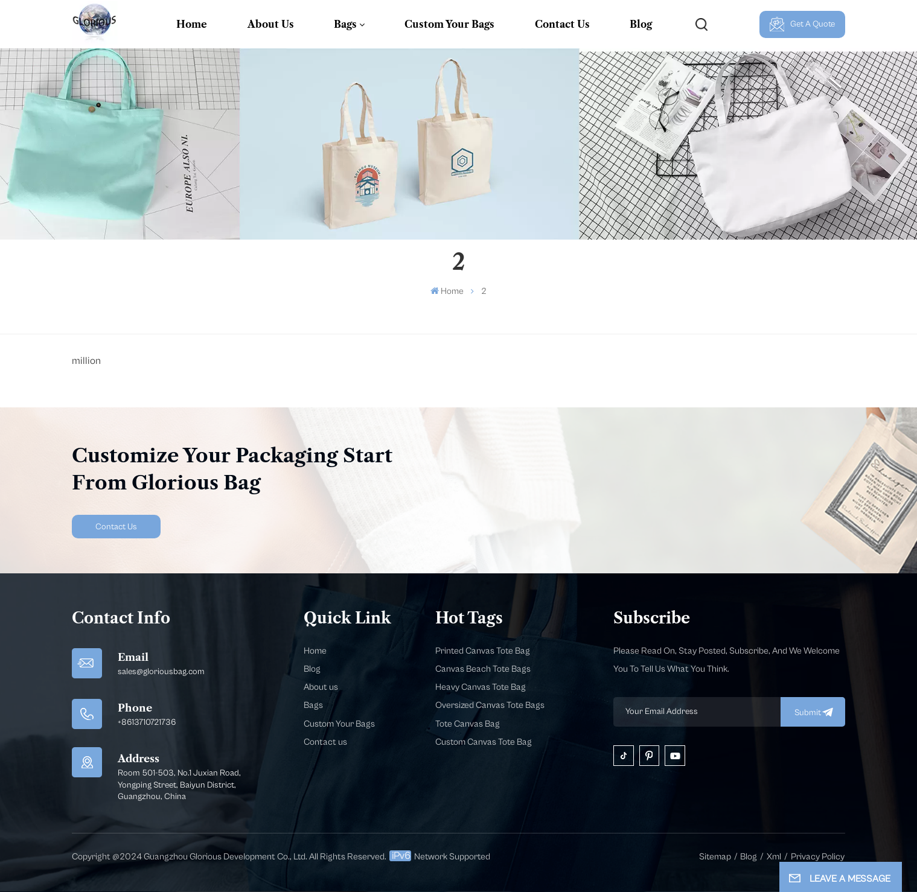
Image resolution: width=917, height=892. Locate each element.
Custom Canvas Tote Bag (483, 742)
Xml (774, 857)
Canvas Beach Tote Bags (483, 669)
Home (191, 24)
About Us (271, 24)
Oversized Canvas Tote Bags (490, 705)
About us (321, 687)
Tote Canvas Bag (467, 724)
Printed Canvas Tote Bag (482, 651)
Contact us (325, 742)
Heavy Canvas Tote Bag (480, 687)
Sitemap (715, 857)
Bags (345, 24)
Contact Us (562, 24)
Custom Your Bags (449, 24)
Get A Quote (803, 24)
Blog (641, 24)
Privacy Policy (818, 857)
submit (813, 712)
